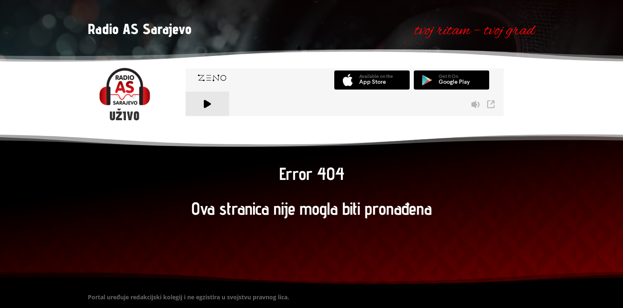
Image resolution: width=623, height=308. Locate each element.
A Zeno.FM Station (208, 121)
